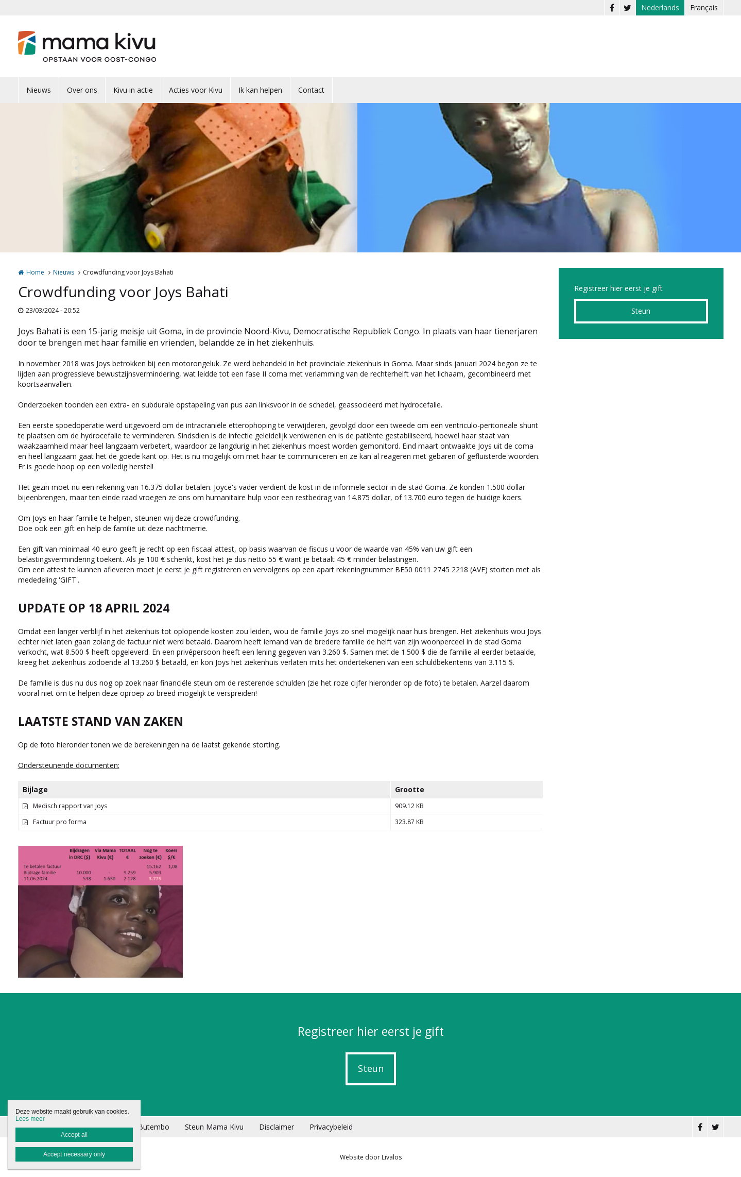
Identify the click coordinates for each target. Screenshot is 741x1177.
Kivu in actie (133, 90)
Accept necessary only (74, 1154)
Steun (640, 311)
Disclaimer (276, 1127)
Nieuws (38, 90)
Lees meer (30, 1118)
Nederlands (660, 7)
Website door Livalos (371, 1157)
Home (35, 272)
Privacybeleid (331, 1127)
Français (704, 7)
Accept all (74, 1134)
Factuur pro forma (60, 821)
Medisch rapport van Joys (70, 805)
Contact (311, 90)
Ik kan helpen (260, 90)
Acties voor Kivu (195, 90)
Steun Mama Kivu (214, 1127)
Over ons (82, 90)
